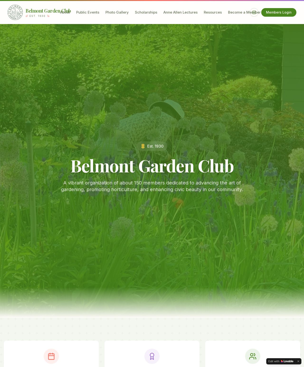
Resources (213, 12)
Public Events (87, 12)
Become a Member (244, 12)
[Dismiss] (298, 361)
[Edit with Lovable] (280, 361)
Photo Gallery (117, 12)
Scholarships (146, 12)
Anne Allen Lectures (180, 12)
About (65, 12)
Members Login (279, 12)
